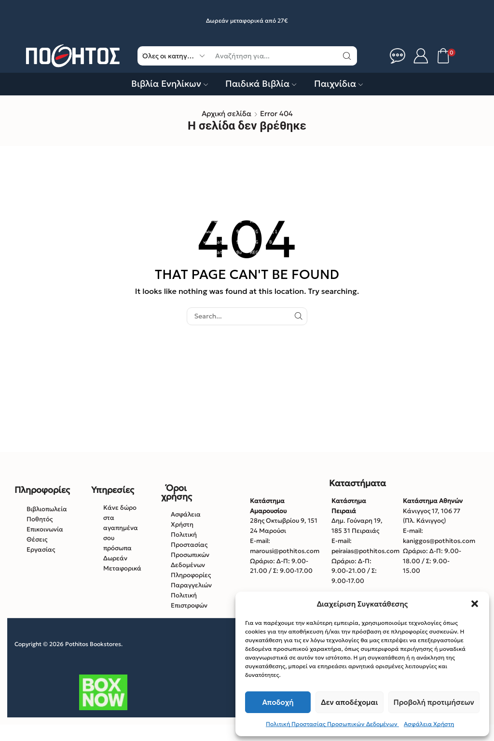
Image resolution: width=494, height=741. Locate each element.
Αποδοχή (278, 702)
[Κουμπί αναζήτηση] (347, 56)
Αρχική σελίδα (226, 113)
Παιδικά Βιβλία (260, 83)
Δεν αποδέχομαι (349, 702)
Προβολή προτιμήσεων (434, 702)
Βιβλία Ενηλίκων (169, 83)
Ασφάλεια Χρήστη (429, 724)
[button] (475, 604)
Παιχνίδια (338, 83)
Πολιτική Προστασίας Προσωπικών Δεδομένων (332, 724)
